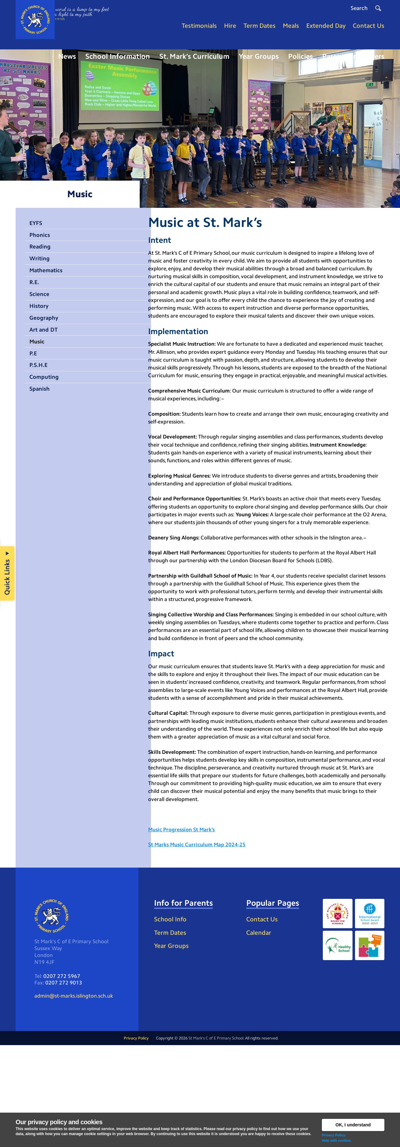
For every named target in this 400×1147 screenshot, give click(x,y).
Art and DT (45, 345)
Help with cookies (336, 1140)
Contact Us (263, 1017)
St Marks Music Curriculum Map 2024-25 (200, 940)
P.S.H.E (39, 383)
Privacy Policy (333, 1135)
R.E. (35, 294)
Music (38, 358)
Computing (46, 395)
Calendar (260, 1031)
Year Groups (172, 1055)
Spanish (41, 408)
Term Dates (171, 1041)
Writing (41, 269)
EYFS (37, 231)
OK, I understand (353, 1124)
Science (41, 307)
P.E (34, 370)
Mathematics (48, 281)
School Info (172, 1027)
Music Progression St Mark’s (184, 924)
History (40, 319)
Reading (41, 256)
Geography (46, 332)
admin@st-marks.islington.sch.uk (76, 1096)
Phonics (41, 243)
